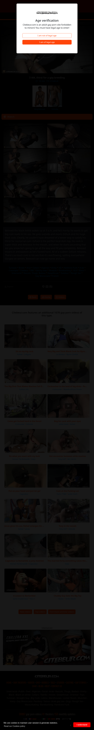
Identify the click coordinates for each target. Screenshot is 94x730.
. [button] (70, 725)
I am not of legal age (47, 35)
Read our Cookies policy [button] (14, 726)
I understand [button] (82, 725)
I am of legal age (47, 42)
